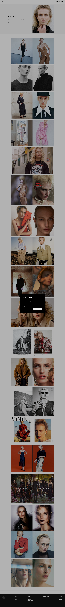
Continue (37, 308)
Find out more (27, 308)
